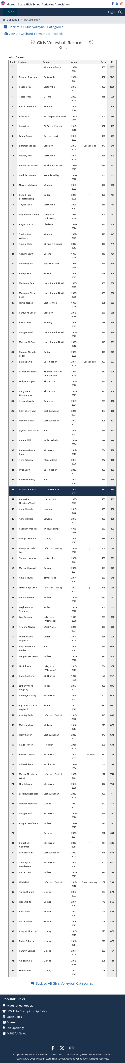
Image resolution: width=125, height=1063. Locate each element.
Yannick (53, 1054)
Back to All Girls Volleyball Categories (36, 27)
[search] (121, 12)
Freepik (60, 1054)
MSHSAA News (16, 1033)
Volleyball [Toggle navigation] (21, 19)
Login (111, 12)
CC (47, 1054)
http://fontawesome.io (103, 1054)
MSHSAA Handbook (20, 1005)
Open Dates (14, 1016)
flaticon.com (34, 1054)
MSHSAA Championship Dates (24, 1011)
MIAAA (11, 1022)
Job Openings (15, 1028)
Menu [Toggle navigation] (10, 12)
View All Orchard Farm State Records (36, 34)
